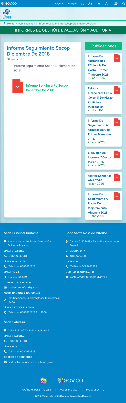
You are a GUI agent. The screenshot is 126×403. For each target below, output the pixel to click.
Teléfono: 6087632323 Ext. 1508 (28, 312)
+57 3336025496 (18, 276)
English (59, 3)
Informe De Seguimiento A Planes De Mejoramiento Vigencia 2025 (98, 203)
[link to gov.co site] (9, 4)
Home (10, 23)
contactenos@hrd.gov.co (23, 287)
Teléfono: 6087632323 (22, 266)
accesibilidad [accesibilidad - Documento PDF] (69, 389)
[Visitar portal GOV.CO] (70, 380)
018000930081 (79, 255)
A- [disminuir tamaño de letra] (107, 4)
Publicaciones (26, 23)
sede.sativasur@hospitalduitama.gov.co (31, 362)
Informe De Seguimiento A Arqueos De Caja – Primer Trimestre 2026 (100, 130)
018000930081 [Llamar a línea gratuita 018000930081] (18, 255)
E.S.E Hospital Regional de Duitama (73, 396)
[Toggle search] (123, 3)
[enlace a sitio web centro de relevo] (116, 3)
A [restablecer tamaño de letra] (99, 4)
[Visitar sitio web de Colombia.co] (43, 380)
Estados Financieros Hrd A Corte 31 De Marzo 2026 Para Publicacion (100, 98)
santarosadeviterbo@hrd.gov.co (88, 276)
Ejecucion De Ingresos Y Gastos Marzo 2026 (100, 157)
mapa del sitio (95, 389)
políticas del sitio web (36, 389)
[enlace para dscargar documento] (116, 57)
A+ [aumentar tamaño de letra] (90, 4)
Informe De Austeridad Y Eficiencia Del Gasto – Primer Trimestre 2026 (98, 65)
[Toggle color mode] (82, 3)
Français (72, 3)
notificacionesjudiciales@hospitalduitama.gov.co (34, 299)
